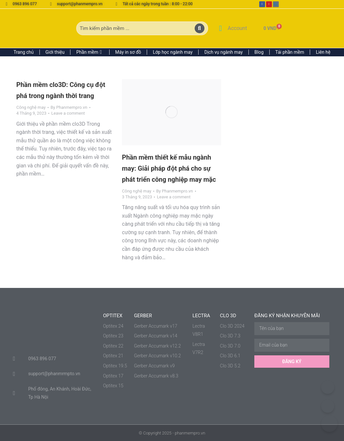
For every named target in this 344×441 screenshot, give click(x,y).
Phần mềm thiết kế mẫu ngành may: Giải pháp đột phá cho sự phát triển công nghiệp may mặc (169, 168)
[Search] (199, 28)
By (69, 107)
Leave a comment (68, 113)
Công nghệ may (31, 107)
